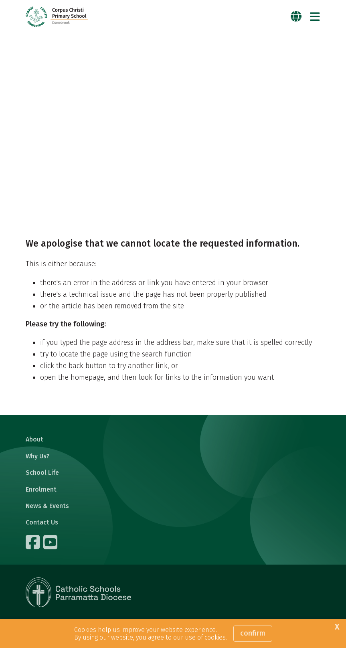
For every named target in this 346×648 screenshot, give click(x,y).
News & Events (47, 506)
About (34, 439)
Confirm (252, 633)
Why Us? (38, 456)
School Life (42, 472)
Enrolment (41, 489)
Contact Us (42, 522)
